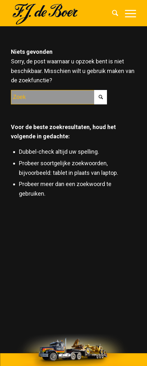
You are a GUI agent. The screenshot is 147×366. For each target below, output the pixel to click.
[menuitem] (112, 13)
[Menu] (127, 13)
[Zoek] (112, 13)
